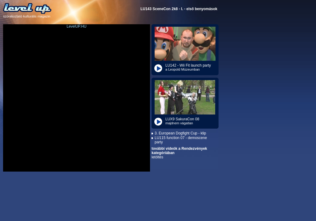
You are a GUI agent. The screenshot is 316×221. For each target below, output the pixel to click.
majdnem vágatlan (179, 123)
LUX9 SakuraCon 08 (182, 119)
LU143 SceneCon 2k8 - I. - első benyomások (178, 9)
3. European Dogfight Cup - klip (180, 133)
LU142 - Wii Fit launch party (188, 65)
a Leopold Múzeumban (182, 69)
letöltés (157, 157)
